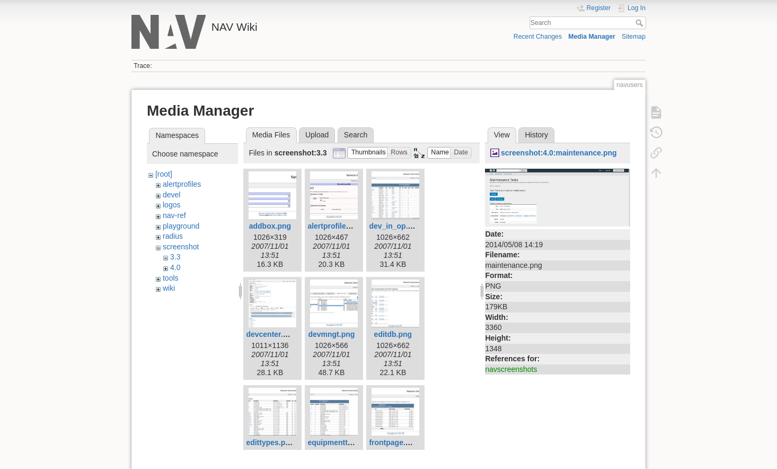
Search (640, 23)
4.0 (175, 267)
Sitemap (634, 36)
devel (171, 194)
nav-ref (174, 215)
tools (171, 278)
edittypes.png (270, 442)
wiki (169, 288)
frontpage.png (394, 442)
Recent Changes (538, 36)
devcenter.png (271, 334)
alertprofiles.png (336, 226)
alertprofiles (182, 184)
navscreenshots (511, 369)
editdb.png (393, 334)
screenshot (181, 246)
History (536, 135)
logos (171, 205)
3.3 (175, 257)
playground (181, 226)
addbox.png (270, 226)
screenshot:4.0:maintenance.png (559, 153)
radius (173, 236)
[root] (163, 174)
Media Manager (591, 36)
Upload (317, 135)
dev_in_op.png (395, 226)
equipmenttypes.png (343, 442)
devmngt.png (331, 334)
